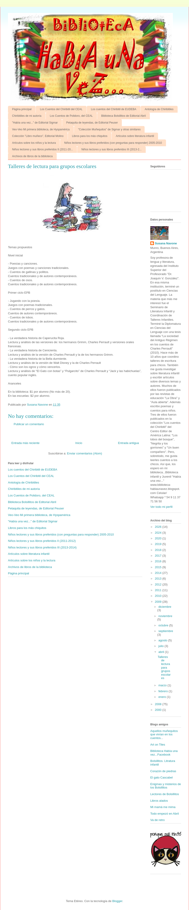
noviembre (165, 616)
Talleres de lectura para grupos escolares (164, 667)
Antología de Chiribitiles (159, 109)
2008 (158, 704)
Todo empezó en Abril (164, 813)
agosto (163, 640)
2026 (158, 526)
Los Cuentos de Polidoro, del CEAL (71, 115)
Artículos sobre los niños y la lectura (34, 142)
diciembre (164, 606)
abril (161, 652)
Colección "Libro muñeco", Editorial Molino (38, 136)
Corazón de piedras (163, 771)
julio (161, 646)
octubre (163, 625)
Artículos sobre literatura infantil (135, 136)
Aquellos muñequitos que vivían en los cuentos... (164, 734)
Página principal (21, 109)
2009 (158, 601)
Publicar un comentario (29, 424)
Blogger (117, 901)
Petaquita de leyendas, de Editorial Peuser (92, 122)
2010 (158, 596)
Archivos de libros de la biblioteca (32, 156)
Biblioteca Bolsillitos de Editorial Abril (123, 115)
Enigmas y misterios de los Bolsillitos (165, 785)
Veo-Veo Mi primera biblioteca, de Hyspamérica (41, 129)
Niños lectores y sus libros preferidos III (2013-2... (111, 149)
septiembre (165, 631)
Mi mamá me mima (163, 807)
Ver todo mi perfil (161, 506)
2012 (158, 584)
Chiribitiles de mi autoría (26, 115)
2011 (158, 590)
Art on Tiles (157, 744)
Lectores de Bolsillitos (164, 794)
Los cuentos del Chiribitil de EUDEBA (113, 109)
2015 (158, 567)
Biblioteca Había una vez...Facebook (164, 752)
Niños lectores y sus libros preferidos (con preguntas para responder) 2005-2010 (113, 142)
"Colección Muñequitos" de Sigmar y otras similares (109, 129)
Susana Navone (166, 243)
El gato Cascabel (161, 777)
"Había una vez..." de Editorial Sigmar (35, 122)
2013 (158, 578)
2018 (158, 550)
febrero (163, 691)
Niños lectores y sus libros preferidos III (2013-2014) (42, 547)
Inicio (78, 443)
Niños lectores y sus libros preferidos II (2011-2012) (42, 541)
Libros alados (159, 800)
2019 (158, 544)
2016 (158, 561)
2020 (158, 538)
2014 (158, 573)
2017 (158, 555)
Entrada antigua (128, 443)
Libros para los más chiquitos (89, 136)
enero (162, 697)
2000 (158, 710)
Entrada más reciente (25, 443)
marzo (163, 685)
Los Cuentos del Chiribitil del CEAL (61, 109)
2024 (158, 532)
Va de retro (157, 820)
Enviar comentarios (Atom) (84, 453)
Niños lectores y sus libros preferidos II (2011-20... (42, 149)
